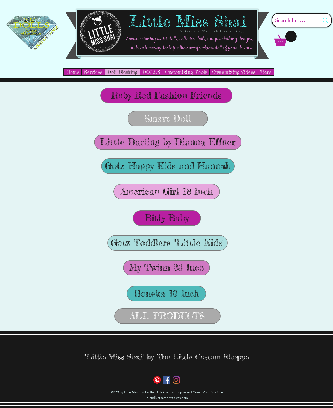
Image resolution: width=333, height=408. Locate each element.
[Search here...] (294, 20)
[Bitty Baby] (167, 218)
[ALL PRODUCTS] (167, 316)
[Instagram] (176, 380)
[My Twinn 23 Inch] (166, 267)
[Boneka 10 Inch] (166, 293)
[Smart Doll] (168, 118)
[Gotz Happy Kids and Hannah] (168, 166)
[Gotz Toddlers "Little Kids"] (167, 243)
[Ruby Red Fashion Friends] (166, 95)
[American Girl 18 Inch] (166, 191)
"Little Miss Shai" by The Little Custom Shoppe (166, 356)
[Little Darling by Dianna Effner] (167, 142)
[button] (285, 38)
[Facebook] (166, 380)
